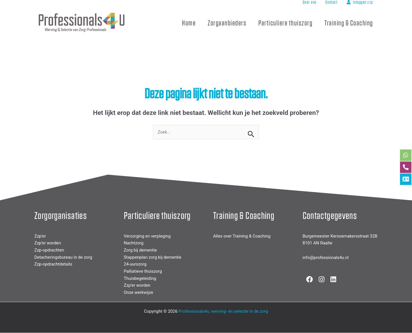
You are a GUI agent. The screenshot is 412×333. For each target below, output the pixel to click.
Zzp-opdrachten (49, 250)
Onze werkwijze (138, 292)
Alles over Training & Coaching (242, 236)
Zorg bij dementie (140, 250)
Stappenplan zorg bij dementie (153, 257)
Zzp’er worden (47, 243)
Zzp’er (40, 236)
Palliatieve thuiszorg (143, 271)
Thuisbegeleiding (140, 278)
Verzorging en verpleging (147, 236)
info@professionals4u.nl (326, 257)
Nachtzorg (134, 243)
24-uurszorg (135, 264)
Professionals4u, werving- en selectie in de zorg (223, 311)
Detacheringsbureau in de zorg (63, 257)
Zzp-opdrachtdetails (53, 264)
